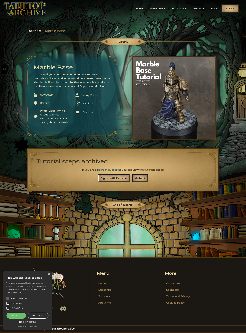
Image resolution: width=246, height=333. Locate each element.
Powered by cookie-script (27, 326)
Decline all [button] (38, 315)
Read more (17, 292)
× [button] (49, 274)
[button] (27, 321)
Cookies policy (175, 303)
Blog (213, 9)
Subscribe (156, 9)
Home (139, 9)
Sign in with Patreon (114, 179)
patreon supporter (109, 170)
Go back (140, 179)
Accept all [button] (16, 315)
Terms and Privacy (178, 297)
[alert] (27, 300)
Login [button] (229, 9)
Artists (198, 9)
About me (104, 303)
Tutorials (178, 9)
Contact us (173, 284)
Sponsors (172, 290)
